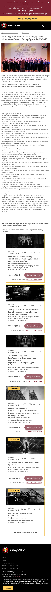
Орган (3, 560)
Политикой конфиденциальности (36, 584)
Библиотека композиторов (10, 566)
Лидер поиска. (19, 576)
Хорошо (8, 588)
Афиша (3, 558)
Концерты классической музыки (11, 25)
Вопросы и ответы (7, 563)
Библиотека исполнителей (10, 568)
